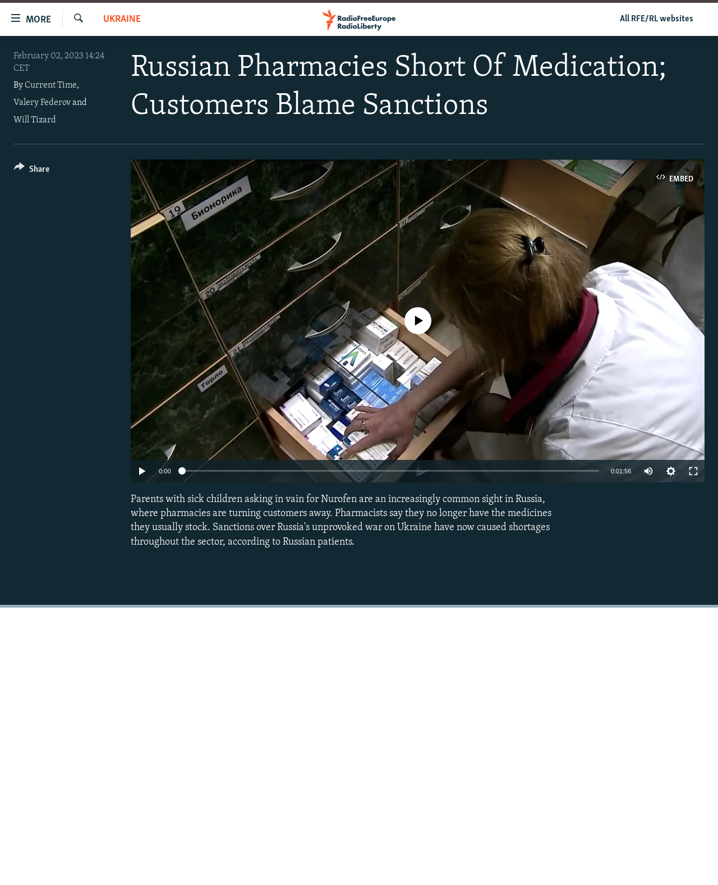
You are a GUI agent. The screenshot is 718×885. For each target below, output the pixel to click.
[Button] (31, 171)
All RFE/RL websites (656, 19)
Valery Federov (42, 102)
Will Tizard (34, 120)
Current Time (51, 85)
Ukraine (122, 19)
